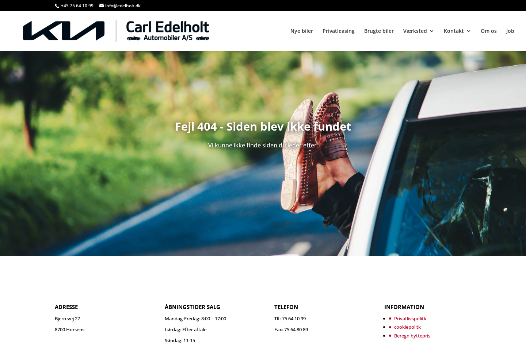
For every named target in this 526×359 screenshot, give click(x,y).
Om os (489, 31)
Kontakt (454, 31)
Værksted (415, 31)
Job (510, 31)
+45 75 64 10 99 (78, 6)
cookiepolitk (407, 327)
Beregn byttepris (412, 335)
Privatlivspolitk (410, 318)
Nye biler (301, 31)
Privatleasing (339, 31)
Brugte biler (379, 31)
